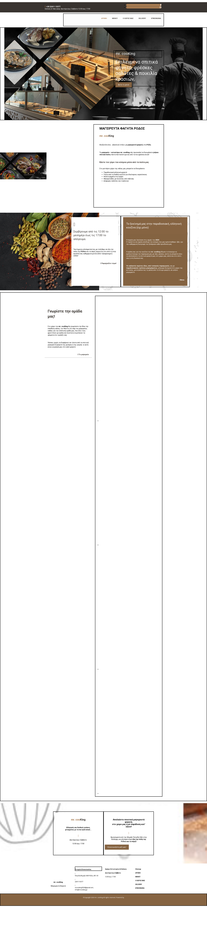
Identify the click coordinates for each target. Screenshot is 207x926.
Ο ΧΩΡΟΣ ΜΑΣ (128, 18)
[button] (123, 84)
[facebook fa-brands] (160, 5)
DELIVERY (142, 18)
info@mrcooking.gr (81, 890)
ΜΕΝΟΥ (115, 18)
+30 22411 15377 (53, 6)
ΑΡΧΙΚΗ (104, 18)
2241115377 (79, 882)
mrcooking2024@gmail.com (84, 887)
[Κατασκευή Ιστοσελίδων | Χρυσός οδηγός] (3, 903)
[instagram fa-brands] (160, 7)
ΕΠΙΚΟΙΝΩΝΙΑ (156, 18)
